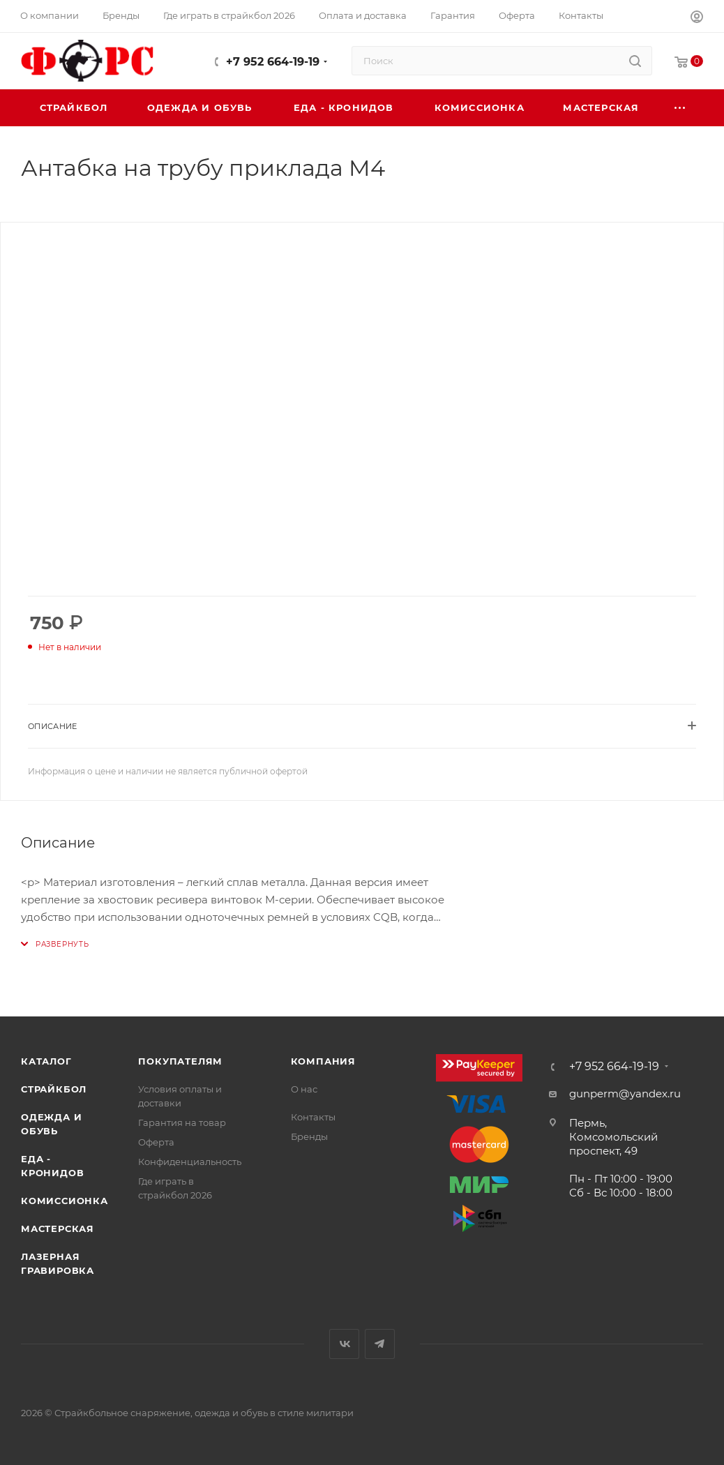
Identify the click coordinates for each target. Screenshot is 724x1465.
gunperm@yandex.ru (625, 1093)
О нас (304, 1089)
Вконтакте (344, 1344)
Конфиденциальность (189, 1161)
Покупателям (180, 1061)
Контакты (313, 1116)
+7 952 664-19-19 (272, 61)
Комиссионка (64, 1200)
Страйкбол (53, 1089)
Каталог (46, 1061)
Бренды (309, 1136)
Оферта (156, 1142)
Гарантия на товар (182, 1122)
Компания (323, 1061)
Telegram (380, 1344)
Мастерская (57, 1228)
